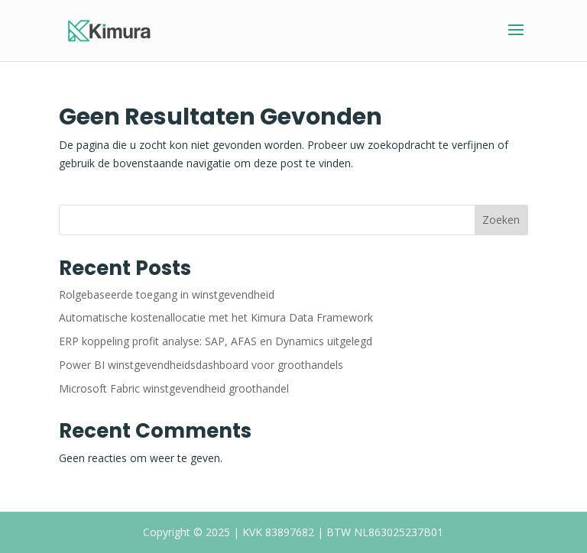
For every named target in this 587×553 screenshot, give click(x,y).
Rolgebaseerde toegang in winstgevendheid (166, 294)
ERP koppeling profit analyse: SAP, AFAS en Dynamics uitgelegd (215, 341)
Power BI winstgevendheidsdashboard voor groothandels (201, 364)
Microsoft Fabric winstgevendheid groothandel (174, 388)
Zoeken (501, 219)
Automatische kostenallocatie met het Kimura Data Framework (216, 317)
